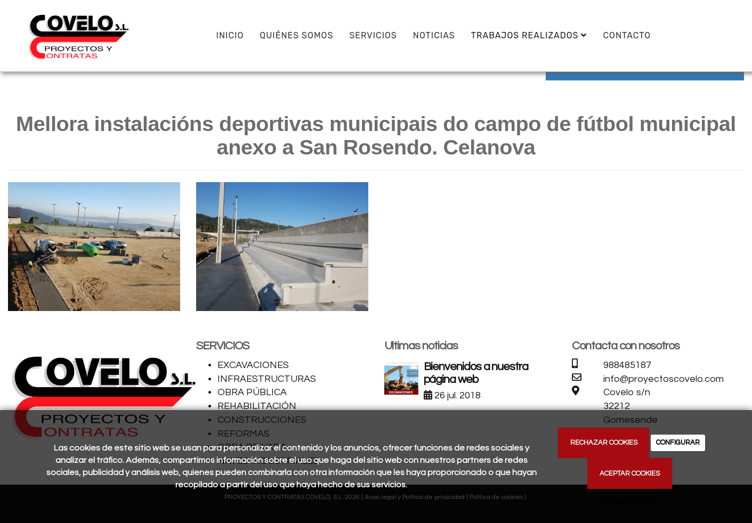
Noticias (434, 35)
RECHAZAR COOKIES (603, 442)
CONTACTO (627, 35)
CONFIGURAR (678, 442)
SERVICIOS (373, 35)
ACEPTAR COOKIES (630, 473)
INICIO (230, 35)
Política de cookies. (630, 500)
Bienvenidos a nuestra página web (476, 373)
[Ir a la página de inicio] (77, 34)
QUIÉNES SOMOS (296, 35)
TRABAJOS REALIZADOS (529, 35)
